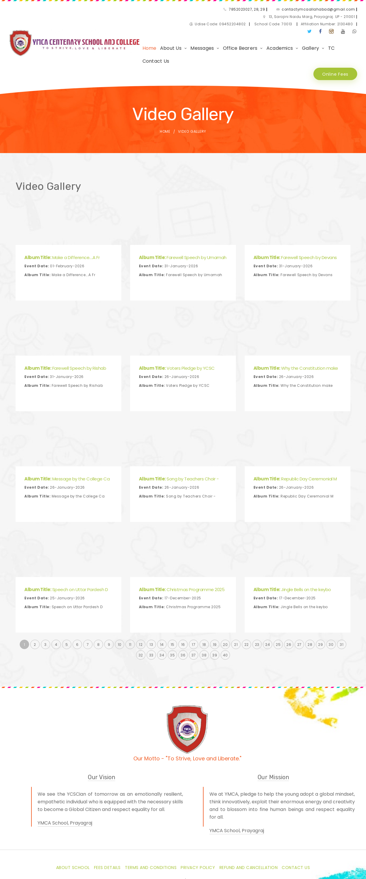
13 (151, 617)
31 (341, 617)
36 (183, 628)
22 (246, 617)
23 (257, 617)
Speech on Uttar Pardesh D (66, 563)
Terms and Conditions (151, 841)
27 (299, 617)
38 (204, 628)
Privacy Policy (198, 841)
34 (162, 628)
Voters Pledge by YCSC (177, 341)
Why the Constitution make (295, 341)
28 (310, 617)
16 (183, 617)
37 (194, 628)
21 (236, 617)
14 (162, 617)
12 (140, 617)
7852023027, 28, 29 (144, 9)
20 (225, 617)
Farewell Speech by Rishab (65, 341)
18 (204, 617)
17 (193, 617)
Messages (188, 34)
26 (288, 617)
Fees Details (107, 841)
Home (135, 34)
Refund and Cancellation (248, 841)
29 (320, 617)
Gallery (296, 34)
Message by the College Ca (67, 452)
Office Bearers (226, 34)
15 (172, 617)
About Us (156, 34)
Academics (265, 34)
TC (317, 34)
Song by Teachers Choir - (179, 452)
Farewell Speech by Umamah (182, 231)
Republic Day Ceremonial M (295, 452)
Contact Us (337, 34)
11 (130, 617)
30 (331, 617)
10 (120, 617)
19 (215, 617)
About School (73, 841)
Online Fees (334, 47)
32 (141, 628)
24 (267, 617)
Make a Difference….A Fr (62, 231)
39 (214, 628)
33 (151, 628)
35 (172, 628)
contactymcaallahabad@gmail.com (215, 9)
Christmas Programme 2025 (182, 563)
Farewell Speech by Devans (295, 231)
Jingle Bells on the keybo (292, 563)
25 (278, 617)
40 (225, 628)
